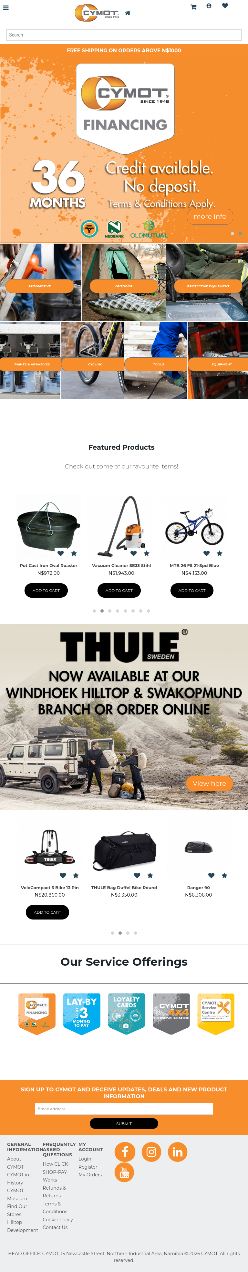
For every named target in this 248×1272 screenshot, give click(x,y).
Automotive (39, 286)
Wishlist (225, 6)
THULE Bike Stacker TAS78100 (199, 887)
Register (87, 1167)
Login (209, 6)
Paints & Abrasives (32, 364)
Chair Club (194, 565)
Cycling (95, 364)
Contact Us (55, 1227)
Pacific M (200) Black (50, 887)
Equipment (222, 364)
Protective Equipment (208, 286)
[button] (232, 233)
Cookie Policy (58, 1220)
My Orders (90, 1175)
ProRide (124, 887)
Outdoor (124, 286)
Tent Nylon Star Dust (121, 565)
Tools (158, 364)
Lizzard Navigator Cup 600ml (49, 565)
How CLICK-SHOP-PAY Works (56, 1172)
